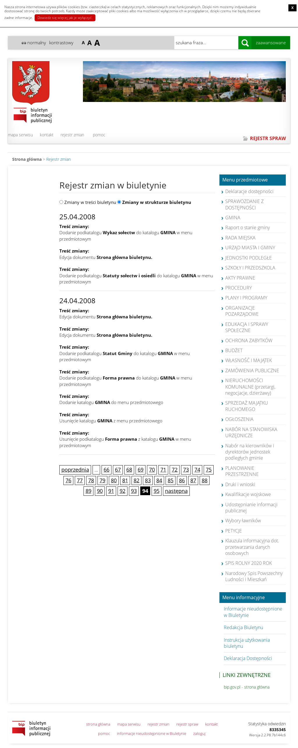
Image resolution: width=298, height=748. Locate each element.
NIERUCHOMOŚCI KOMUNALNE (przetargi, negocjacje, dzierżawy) (250, 386)
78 (91, 480)
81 (125, 480)
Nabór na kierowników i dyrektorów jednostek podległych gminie (249, 451)
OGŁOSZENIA (239, 419)
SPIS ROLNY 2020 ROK (248, 563)
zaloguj (199, 733)
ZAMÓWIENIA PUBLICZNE (252, 370)
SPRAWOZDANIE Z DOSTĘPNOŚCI (244, 204)
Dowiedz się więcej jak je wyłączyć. (65, 17)
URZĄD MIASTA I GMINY (250, 247)
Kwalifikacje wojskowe (248, 494)
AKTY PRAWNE (240, 278)
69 (140, 469)
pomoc (99, 134)
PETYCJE (233, 531)
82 (136, 480)
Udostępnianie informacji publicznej (251, 507)
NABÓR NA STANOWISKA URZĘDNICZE (251, 432)
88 (204, 480)
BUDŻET (233, 350)
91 (111, 490)
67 (118, 469)
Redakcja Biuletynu (243, 627)
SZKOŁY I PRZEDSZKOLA (250, 267)
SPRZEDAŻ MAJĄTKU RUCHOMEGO (246, 406)
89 (88, 490)
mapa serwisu (20, 134)
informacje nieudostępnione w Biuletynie (151, 733)
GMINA (232, 217)
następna (176, 490)
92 (122, 490)
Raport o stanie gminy (247, 227)
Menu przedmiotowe (245, 180)
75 (209, 469)
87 (193, 480)
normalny (36, 42)
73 (186, 469)
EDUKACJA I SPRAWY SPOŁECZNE (246, 327)
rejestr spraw (187, 724)
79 (102, 480)
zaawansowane (271, 42)
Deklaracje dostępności (249, 191)
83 (148, 480)
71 (163, 469)
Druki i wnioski (240, 484)
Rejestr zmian (58, 159)
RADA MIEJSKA (240, 237)
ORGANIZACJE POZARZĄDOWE (242, 311)
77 (80, 480)
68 (129, 469)
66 (106, 469)
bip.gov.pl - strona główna (246, 687)
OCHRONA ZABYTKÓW (248, 340)
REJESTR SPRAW (268, 138)
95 (156, 490)
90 (100, 490)
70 (152, 469)
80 (114, 480)
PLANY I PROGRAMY (246, 297)
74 (197, 469)
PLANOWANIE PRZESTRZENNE (242, 471)
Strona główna (27, 159)
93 (134, 490)
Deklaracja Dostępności (248, 658)
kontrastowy (61, 42)
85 (170, 480)
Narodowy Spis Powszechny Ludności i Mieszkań (254, 576)
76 (68, 480)
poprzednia (75, 469)
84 (159, 480)
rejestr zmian (72, 134)
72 (175, 469)
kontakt (47, 134)
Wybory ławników (243, 520)
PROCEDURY (238, 288)
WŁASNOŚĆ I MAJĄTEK (248, 360)
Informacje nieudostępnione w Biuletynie (253, 612)
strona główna (98, 724)
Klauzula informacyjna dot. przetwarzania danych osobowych (252, 546)
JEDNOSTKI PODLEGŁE (248, 258)
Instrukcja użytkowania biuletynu (247, 643)
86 (182, 480)
